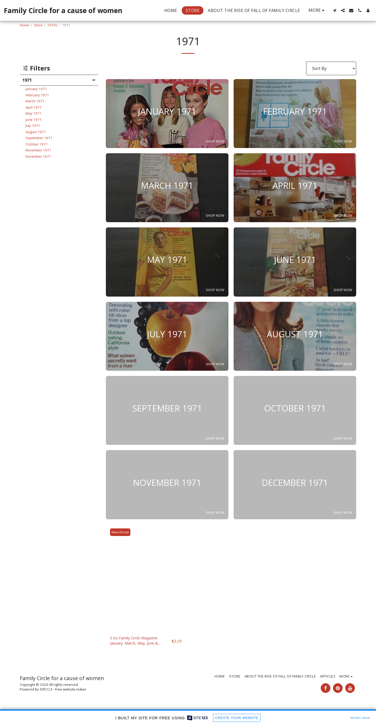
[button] (334, 10)
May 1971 (33, 113)
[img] (146, 577)
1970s (52, 25)
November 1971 (38, 150)
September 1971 (39, 137)
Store (38, 25)
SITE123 (46, 691)
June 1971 (34, 119)
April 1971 (34, 107)
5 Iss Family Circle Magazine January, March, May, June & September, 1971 (138, 642)
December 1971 (38, 156)
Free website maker (70, 691)
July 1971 (33, 125)
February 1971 (37, 95)
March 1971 (35, 101)
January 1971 (36, 88)
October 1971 (37, 144)
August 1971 (36, 131)
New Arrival (121, 532)
